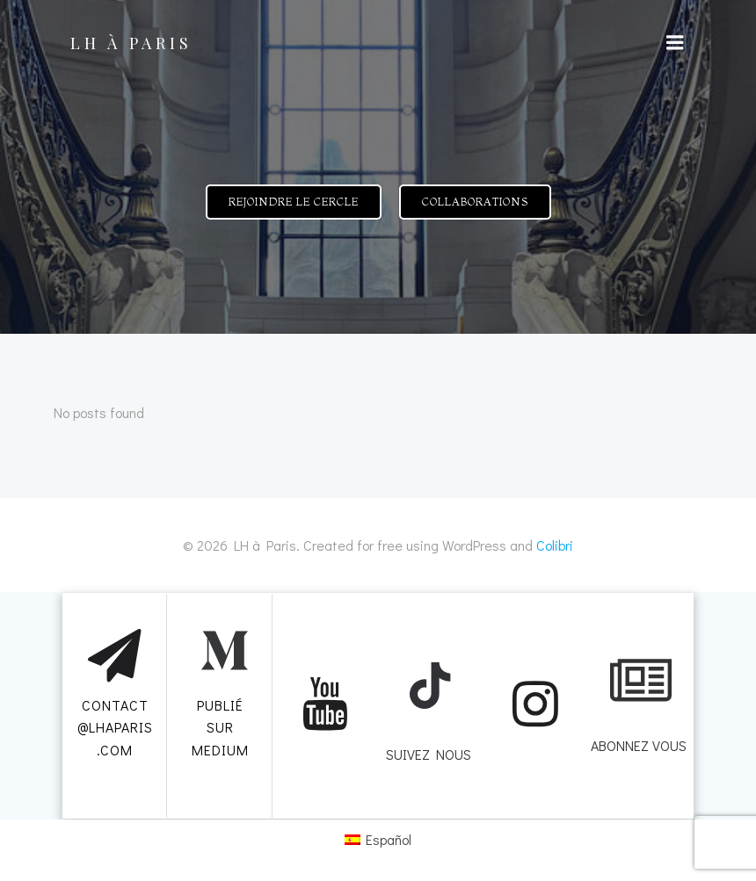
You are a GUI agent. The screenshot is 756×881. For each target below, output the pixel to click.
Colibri (554, 544)
